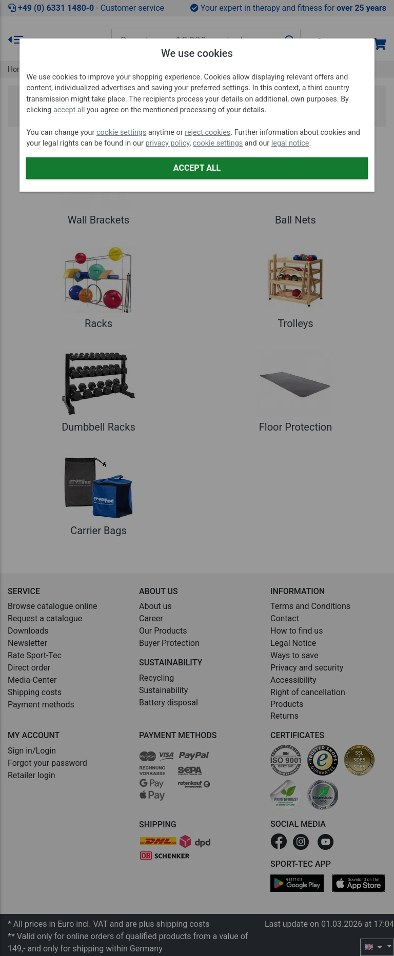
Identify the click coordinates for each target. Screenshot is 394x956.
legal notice (290, 143)
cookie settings (121, 132)
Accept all (197, 168)
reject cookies (207, 132)
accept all (69, 110)
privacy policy (167, 143)
